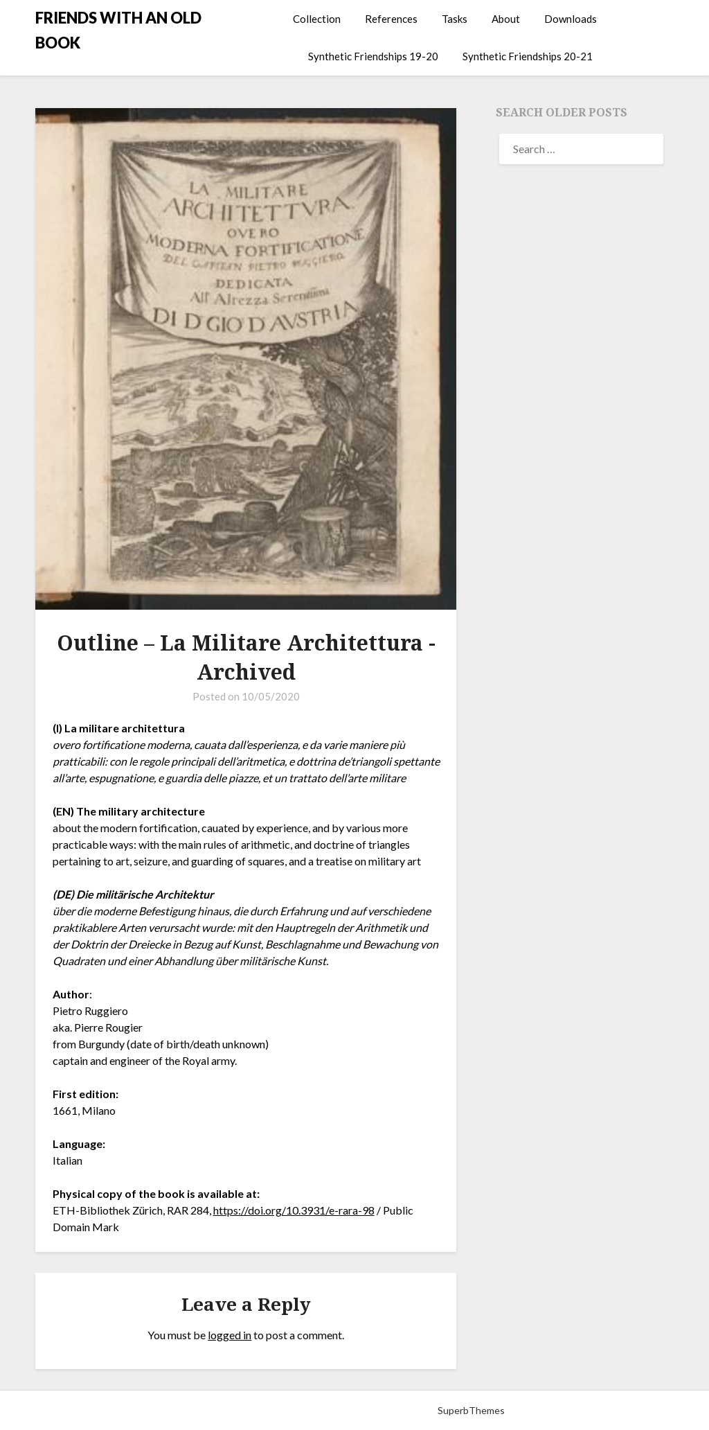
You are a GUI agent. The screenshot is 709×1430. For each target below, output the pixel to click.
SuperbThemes (471, 1410)
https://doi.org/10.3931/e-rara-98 (294, 1210)
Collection (317, 18)
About (506, 18)
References (391, 18)
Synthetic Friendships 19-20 (373, 56)
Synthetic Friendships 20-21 (528, 56)
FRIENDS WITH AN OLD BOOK (118, 30)
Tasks (454, 18)
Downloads (570, 18)
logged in (229, 1334)
